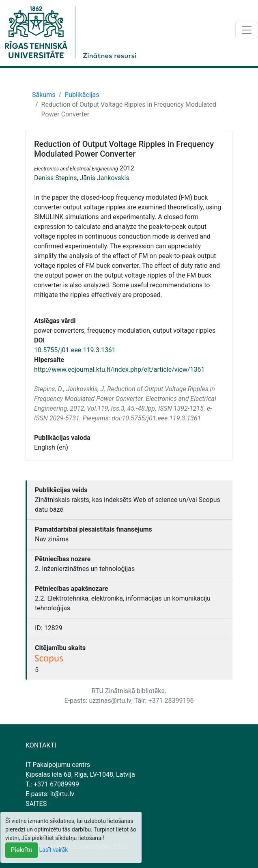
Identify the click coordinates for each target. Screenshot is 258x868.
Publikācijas (81, 95)
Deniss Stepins (55, 178)
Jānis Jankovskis (104, 178)
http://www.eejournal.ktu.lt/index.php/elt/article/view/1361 (119, 369)
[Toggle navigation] (246, 30)
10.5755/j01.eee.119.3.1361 (75, 350)
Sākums (43, 95)
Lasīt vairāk (53, 849)
